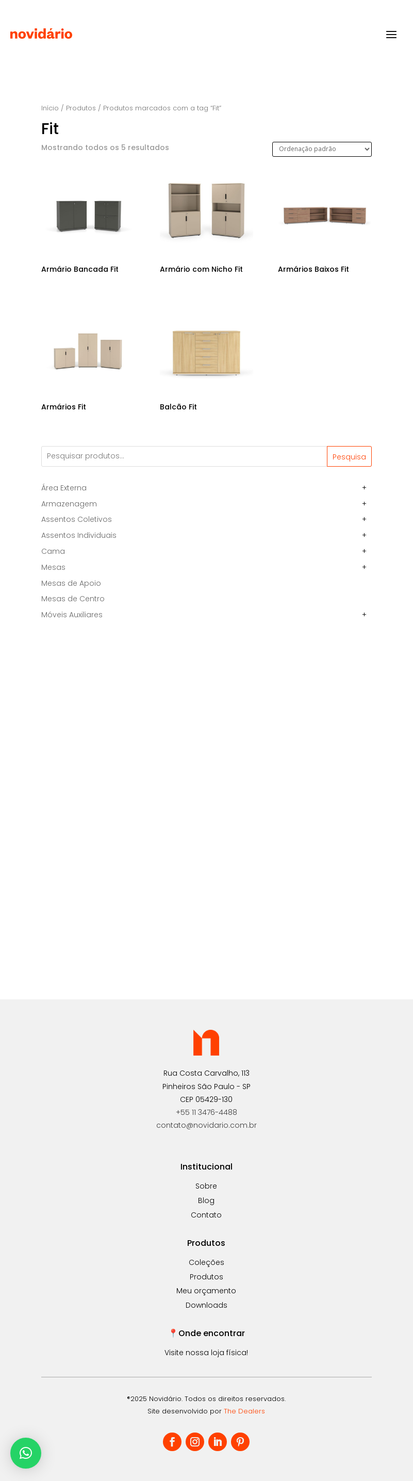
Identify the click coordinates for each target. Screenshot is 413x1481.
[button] (25, 1453)
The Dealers (244, 1411)
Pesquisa (349, 457)
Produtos (81, 108)
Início (50, 108)
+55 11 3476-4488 (206, 1112)
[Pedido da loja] (322, 149)
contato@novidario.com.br (206, 1125)
